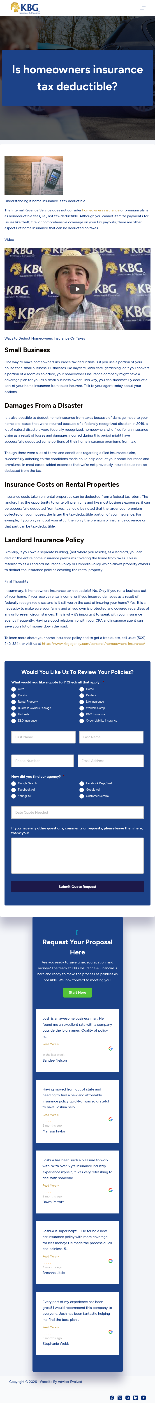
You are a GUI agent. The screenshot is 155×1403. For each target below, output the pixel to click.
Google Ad (93, 790)
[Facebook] (112, 1397)
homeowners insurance (101, 210)
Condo (22, 695)
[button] (77, 992)
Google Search (27, 783)
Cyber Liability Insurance (101, 720)
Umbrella (23, 714)
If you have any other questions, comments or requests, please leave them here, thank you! (77, 830)
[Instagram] (127, 1397)
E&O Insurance (27, 720)
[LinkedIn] (135, 1397)
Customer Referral (97, 796)
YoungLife (24, 796)
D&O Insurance (95, 714)
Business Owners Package (34, 708)
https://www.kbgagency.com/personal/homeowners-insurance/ (93, 643)
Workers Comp (95, 708)
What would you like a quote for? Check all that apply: (57, 682)
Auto (21, 689)
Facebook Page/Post (99, 783)
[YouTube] (143, 1397)
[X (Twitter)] (120, 1397)
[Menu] (143, 8)
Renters (91, 695)
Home (90, 689)
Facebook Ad (26, 790)
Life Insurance (95, 701)
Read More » (51, 1043)
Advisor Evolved (70, 1382)
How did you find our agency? (37, 776)
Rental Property (28, 701)
